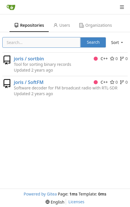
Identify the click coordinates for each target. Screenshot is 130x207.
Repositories (29, 25)
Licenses (76, 201)
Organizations (95, 25)
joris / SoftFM (29, 82)
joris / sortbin (29, 59)
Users (61, 25)
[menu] (118, 42)
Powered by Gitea (40, 194)
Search (93, 42)
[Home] (11, 7)
